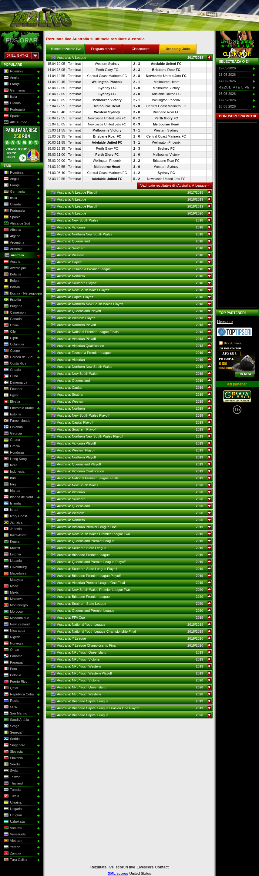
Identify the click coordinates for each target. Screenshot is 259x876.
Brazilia (11, 300)
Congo (11, 351)
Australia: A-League (131, 58)
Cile (9, 332)
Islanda (11, 503)
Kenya (10, 542)
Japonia (12, 529)
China (10, 325)
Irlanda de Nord (17, 497)
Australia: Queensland (131, 241)
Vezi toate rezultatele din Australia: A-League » (175, 185)
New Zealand (16, 624)
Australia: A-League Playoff (131, 192)
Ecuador (12, 389)
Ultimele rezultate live (65, 49)
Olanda (11, 103)
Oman (10, 650)
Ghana (11, 440)
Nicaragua (13, 631)
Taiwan (11, 777)
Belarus (11, 274)
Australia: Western (131, 255)
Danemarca (14, 382)
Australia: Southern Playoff (131, 283)
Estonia (11, 414)
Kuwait (11, 548)
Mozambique (15, 618)
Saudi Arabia (15, 720)
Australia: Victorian (131, 227)
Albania (11, 230)
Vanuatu (12, 828)
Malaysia (12, 580)
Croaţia (11, 370)
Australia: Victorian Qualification (131, 346)
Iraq (9, 484)
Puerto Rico (14, 681)
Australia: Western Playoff (131, 318)
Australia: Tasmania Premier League (131, 269)
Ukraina (12, 802)
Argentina (13, 242)
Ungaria (12, 809)
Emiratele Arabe (18, 408)
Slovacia (12, 751)
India (9, 465)
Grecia (11, 446)
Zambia (11, 853)
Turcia (10, 796)
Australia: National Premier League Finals (131, 332)
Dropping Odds (178, 49)
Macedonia (14, 573)
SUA (9, 707)
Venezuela (13, 834)
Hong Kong (14, 459)
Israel (10, 510)
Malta (10, 586)
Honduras (13, 452)
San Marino (14, 713)
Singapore (13, 745)
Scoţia (10, 726)
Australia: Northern (131, 276)
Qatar (10, 688)
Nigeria (11, 637)
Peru (9, 669)
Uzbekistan (14, 821)
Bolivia (11, 287)
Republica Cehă (18, 694)
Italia (9, 97)
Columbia (13, 344)
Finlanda (12, 427)
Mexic (10, 592)
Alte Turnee (14, 122)
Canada (12, 319)
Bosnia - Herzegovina (21, 293)
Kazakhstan (14, 535)
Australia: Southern (131, 248)
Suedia (11, 764)
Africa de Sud (16, 223)
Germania (13, 90)
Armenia (12, 249)
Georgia (12, 433)
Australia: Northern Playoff (131, 325)
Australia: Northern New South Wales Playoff (131, 304)
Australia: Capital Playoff (131, 297)
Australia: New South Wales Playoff (131, 290)
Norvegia (12, 643)
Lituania (12, 561)
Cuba (10, 376)
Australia (13, 255)
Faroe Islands (16, 421)
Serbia (11, 739)
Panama (12, 656)
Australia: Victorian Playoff (131, 339)
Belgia (10, 281)
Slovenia (12, 758)
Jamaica (12, 522)
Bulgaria (12, 306)
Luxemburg (14, 567)
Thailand (12, 783)
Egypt (10, 395)
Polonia (11, 675)
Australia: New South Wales (131, 220)
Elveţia (11, 402)
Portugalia (13, 109)
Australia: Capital (131, 262)
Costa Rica (14, 363)
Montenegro (15, 605)
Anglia (10, 78)
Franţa (11, 84)
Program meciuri (103, 49)
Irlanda (11, 491)
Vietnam (12, 841)
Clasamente (141, 49)
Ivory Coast (14, 516)
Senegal (12, 732)
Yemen (11, 847)
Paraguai (12, 662)
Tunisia (11, 790)
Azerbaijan (14, 268)
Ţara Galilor (14, 860)
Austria (11, 262)
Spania (11, 116)
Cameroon (13, 312)
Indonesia (13, 472)
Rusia (10, 701)
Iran (9, 478)
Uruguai (12, 815)
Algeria (11, 236)
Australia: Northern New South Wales (131, 234)
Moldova (12, 599)
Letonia (11, 554)
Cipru (10, 338)
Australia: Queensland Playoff (131, 311)
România (12, 71)
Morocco (12, 612)
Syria (10, 771)
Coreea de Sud (17, 357)
